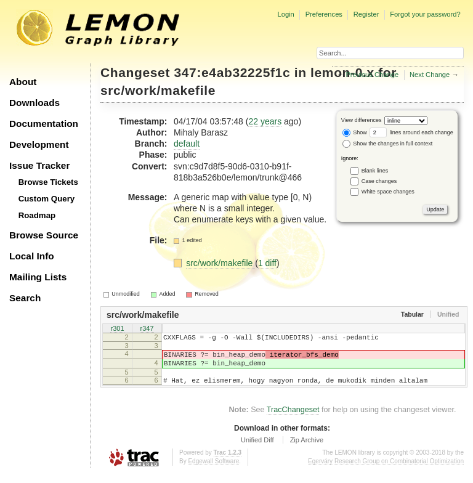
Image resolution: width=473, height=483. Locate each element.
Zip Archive (306, 449)
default (187, 143)
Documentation (43, 123)
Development (39, 144)
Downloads (34, 102)
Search (25, 298)
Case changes (379, 180)
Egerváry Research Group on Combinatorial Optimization (386, 470)
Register (366, 14)
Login (285, 14)
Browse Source (43, 235)
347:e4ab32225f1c (232, 72)
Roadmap (37, 215)
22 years (264, 121)
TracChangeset (293, 419)
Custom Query (46, 198)
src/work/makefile (158, 90)
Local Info (31, 256)
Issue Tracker (39, 165)
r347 (146, 329)
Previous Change (372, 74)
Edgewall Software (213, 470)
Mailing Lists (38, 277)
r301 (117, 329)
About (22, 81)
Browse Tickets (48, 182)
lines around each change (411, 132)
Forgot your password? (425, 14)
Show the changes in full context (387, 143)
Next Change (430, 74)
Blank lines (375, 170)
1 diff (267, 263)
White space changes (388, 191)
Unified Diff (257, 449)
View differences (361, 120)
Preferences (323, 14)
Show (354, 132)
